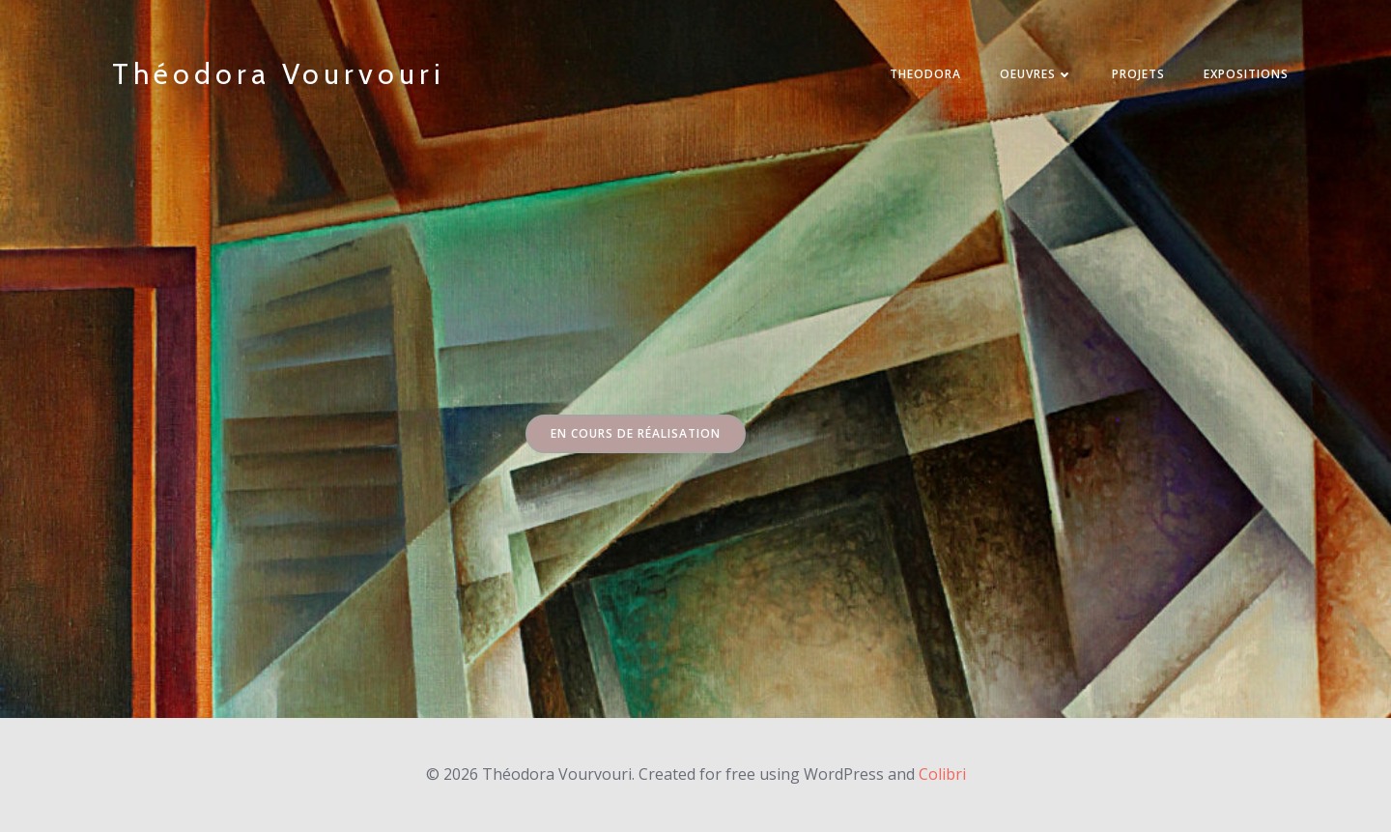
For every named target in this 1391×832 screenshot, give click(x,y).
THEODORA (925, 74)
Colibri (942, 774)
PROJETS (1138, 74)
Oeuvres (1036, 74)
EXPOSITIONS (1246, 74)
